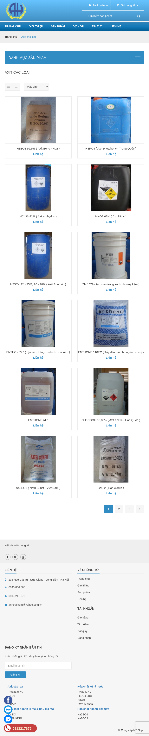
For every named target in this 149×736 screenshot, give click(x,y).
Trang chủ (13, 26)
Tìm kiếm (83, 624)
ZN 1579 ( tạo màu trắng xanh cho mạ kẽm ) (110, 284)
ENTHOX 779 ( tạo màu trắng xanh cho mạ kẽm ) (38, 352)
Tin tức (97, 26)
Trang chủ (83, 578)
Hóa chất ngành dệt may (93, 708)
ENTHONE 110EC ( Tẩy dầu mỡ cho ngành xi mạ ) (111, 352)
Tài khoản (97, 5)
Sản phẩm (58, 26)
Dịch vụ (78, 26)
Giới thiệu (36, 26)
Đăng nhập (84, 637)
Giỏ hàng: (127, 5)
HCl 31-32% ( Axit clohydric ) (38, 216)
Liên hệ (115, 26)
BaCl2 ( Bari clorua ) (111, 488)
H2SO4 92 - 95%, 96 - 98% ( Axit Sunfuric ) (38, 284)
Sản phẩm (83, 592)
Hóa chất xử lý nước (90, 686)
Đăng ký (82, 631)
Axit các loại (15, 686)
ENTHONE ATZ (38, 420)
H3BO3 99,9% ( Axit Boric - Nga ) (38, 148)
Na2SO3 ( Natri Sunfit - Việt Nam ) (38, 488)
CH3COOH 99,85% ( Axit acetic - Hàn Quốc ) (111, 420)
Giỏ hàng (82, 617)
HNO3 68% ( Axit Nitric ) (110, 216)
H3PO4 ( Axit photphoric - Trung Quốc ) (110, 148)
